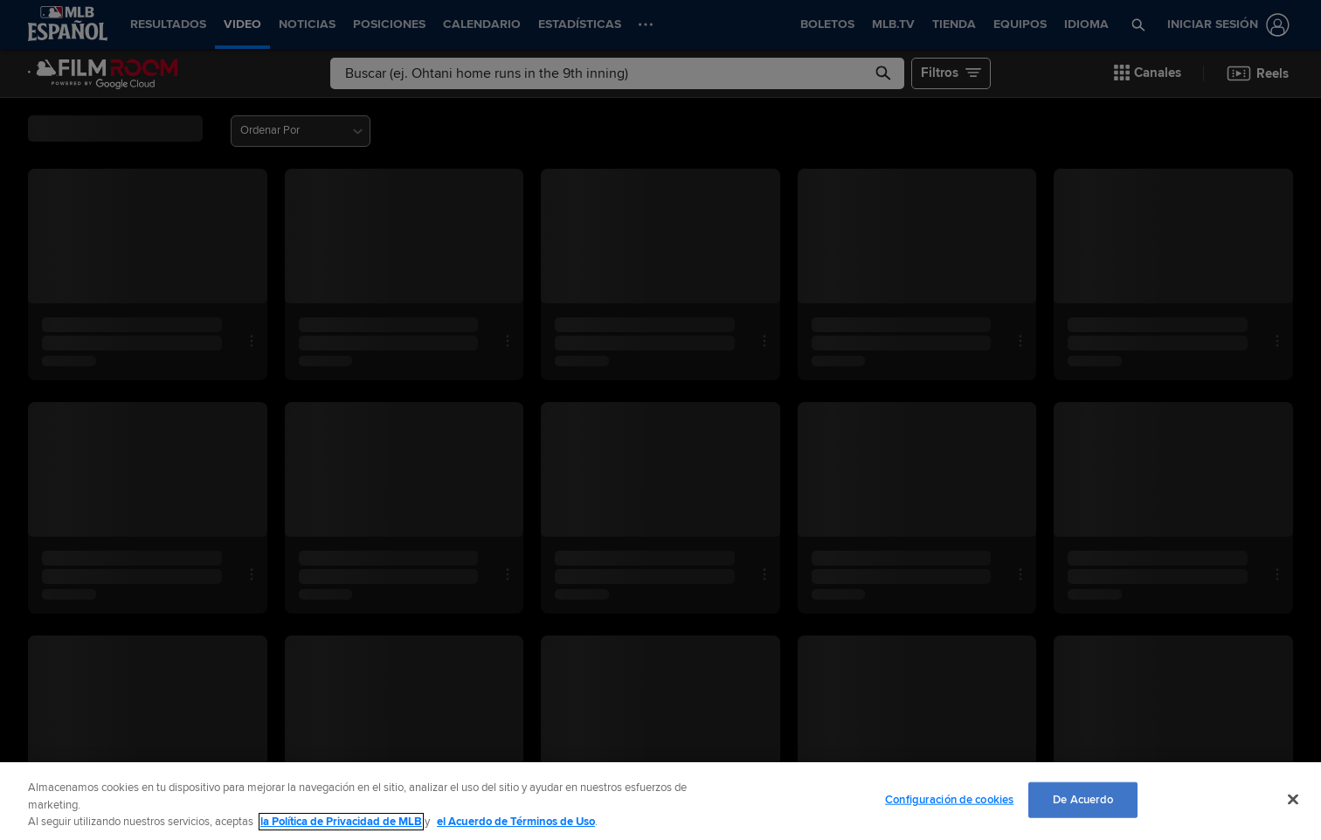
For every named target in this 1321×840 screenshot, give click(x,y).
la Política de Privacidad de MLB (341, 822)
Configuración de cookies (949, 799)
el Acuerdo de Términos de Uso (516, 822)
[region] (660, 801)
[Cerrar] (1293, 799)
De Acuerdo (1083, 799)
